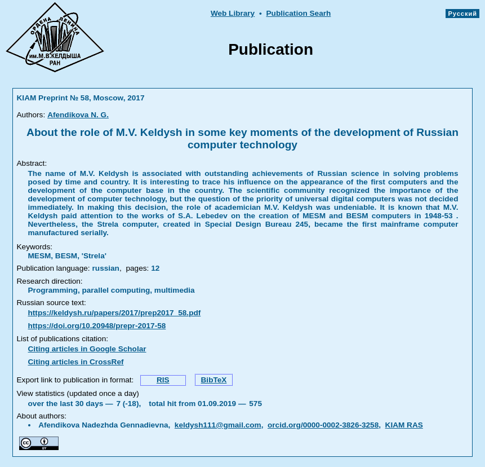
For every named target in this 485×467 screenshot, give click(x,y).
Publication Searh (298, 13)
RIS (163, 380)
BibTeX (214, 380)
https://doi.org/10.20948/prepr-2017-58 (97, 325)
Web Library (233, 13)
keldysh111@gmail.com (218, 425)
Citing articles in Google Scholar (87, 349)
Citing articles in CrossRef (76, 362)
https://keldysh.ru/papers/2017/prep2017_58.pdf (114, 313)
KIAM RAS (404, 425)
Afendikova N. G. (78, 115)
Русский (462, 13)
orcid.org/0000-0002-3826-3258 (323, 425)
